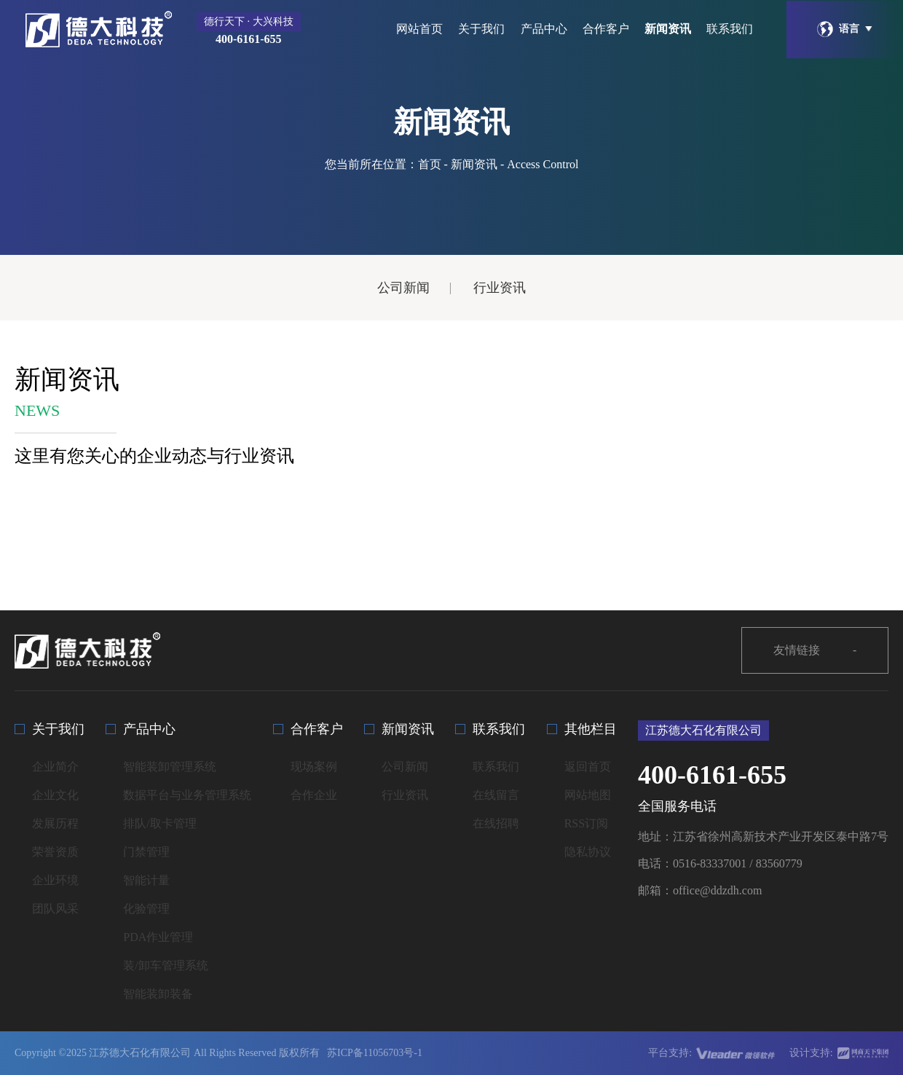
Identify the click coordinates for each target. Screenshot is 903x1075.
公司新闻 (403, 287)
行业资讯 (499, 287)
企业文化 (55, 795)
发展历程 (55, 823)
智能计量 (146, 880)
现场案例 (314, 766)
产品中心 (544, 29)
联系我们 (729, 29)
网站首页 (419, 29)
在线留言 (496, 795)
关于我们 (481, 29)
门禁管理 (146, 852)
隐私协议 (587, 852)
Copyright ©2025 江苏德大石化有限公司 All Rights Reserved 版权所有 (167, 1052)
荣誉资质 (55, 852)
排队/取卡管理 (159, 823)
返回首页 (587, 766)
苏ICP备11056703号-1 (374, 1052)
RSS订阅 (586, 823)
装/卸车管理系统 (165, 965)
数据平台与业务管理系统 (187, 795)
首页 (429, 164)
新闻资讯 (667, 29)
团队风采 (55, 908)
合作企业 (314, 795)
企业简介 (55, 766)
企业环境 (55, 880)
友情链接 (815, 651)
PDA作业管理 (158, 937)
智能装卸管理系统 (169, 766)
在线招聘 (496, 823)
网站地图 (587, 795)
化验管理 (146, 908)
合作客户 (606, 29)
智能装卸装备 (158, 994)
